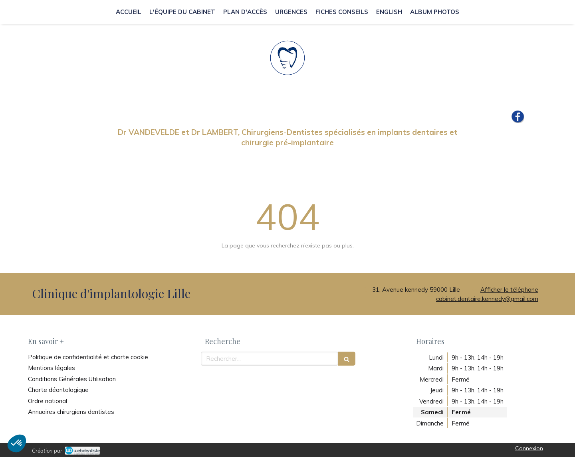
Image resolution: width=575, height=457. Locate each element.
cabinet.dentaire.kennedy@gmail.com (487, 299)
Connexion (529, 448)
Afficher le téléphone (509, 289)
